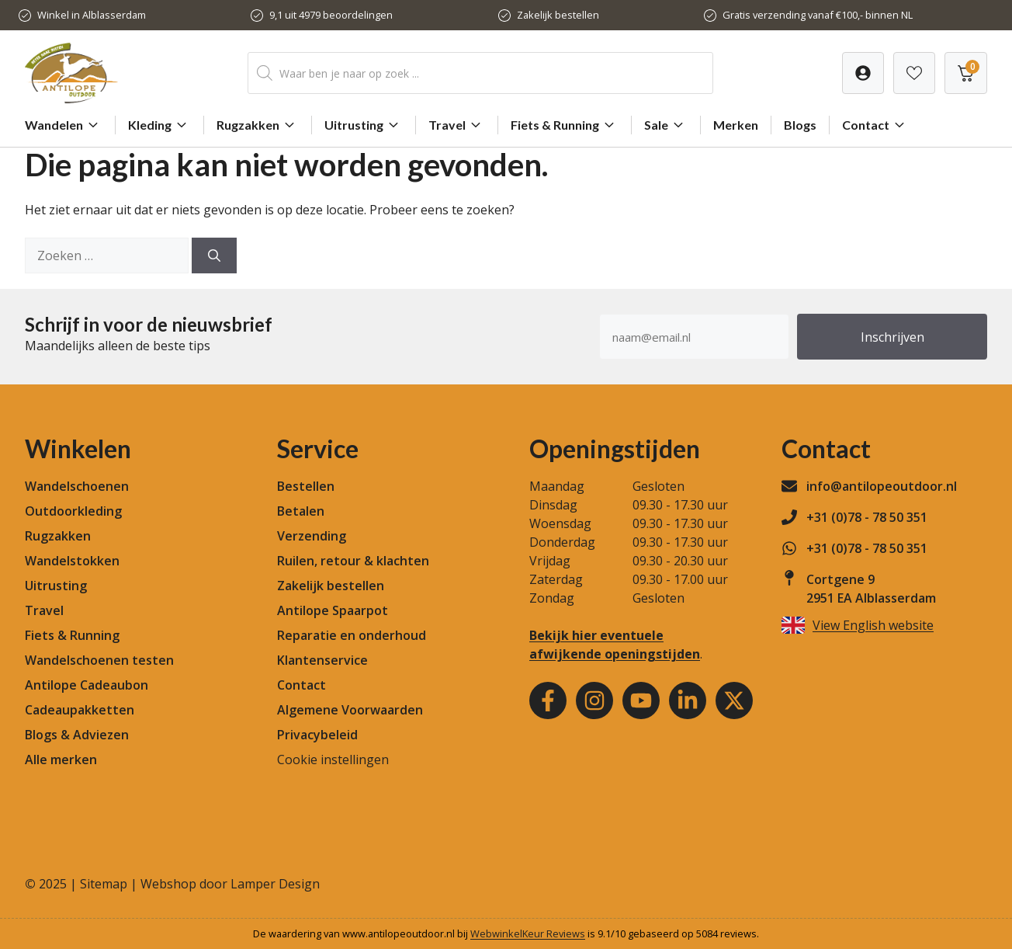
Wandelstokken (72, 560)
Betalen (300, 511)
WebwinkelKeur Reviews (527, 933)
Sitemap (103, 883)
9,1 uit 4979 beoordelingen (331, 15)
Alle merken (61, 759)
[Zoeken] (214, 255)
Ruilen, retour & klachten (353, 560)
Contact (875, 125)
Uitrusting (363, 125)
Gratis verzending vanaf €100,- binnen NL (818, 15)
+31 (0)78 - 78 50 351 (866, 517)
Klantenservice (322, 660)
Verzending (311, 535)
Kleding (159, 125)
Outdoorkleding (73, 511)
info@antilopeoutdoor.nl (881, 486)
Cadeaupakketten (79, 709)
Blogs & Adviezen (77, 734)
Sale (666, 125)
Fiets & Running (565, 125)
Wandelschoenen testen (99, 660)
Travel (456, 125)
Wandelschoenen (77, 486)
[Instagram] (594, 700)
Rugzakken (258, 125)
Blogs (800, 124)
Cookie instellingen (333, 759)
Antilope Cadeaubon (86, 685)
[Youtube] (641, 700)
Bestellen (305, 486)
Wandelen (63, 125)
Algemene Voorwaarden (350, 709)
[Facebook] (548, 700)
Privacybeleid (317, 734)
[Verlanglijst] (863, 73)
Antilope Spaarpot (332, 610)
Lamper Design (275, 883)
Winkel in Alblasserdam (91, 15)
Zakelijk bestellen (558, 15)
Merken (735, 124)
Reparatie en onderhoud (351, 635)
